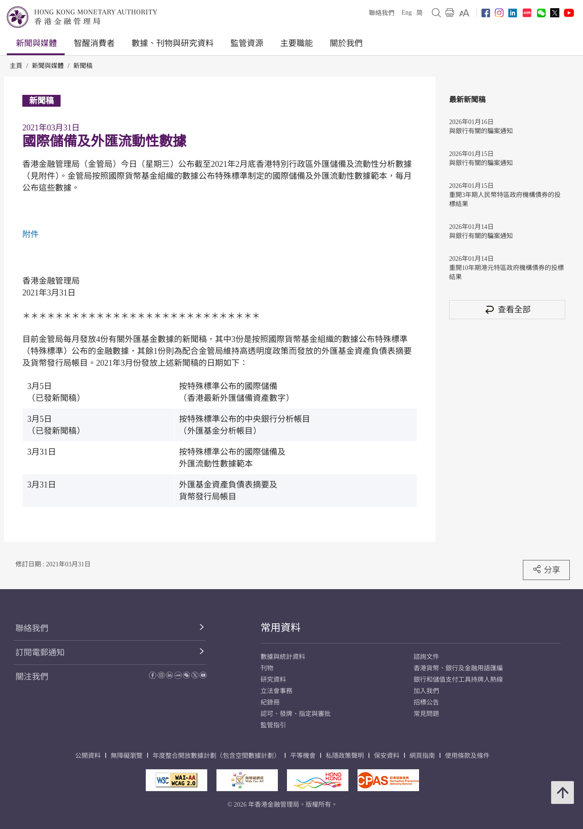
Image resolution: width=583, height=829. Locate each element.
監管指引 (273, 725)
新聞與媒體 (36, 43)
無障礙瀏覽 (127, 755)
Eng (406, 12)
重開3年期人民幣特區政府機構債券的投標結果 (505, 199)
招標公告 (426, 702)
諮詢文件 (426, 656)
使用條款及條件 (467, 755)
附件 (30, 234)
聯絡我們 (381, 13)
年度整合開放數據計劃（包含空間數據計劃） (216, 755)
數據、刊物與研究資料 (173, 43)
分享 (546, 570)
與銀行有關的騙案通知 (481, 131)
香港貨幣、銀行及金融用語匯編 (458, 668)
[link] (464, 12)
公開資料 (88, 755)
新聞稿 (82, 65)
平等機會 (303, 755)
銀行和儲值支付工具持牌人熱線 (458, 679)
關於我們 (346, 43)
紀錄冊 (270, 702)
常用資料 (281, 627)
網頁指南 (422, 755)
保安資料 (386, 755)
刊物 (267, 668)
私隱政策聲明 (345, 755)
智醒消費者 (94, 43)
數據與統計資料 (283, 656)
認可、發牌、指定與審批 (296, 713)
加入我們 (426, 691)
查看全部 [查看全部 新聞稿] (507, 309)
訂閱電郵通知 (40, 652)
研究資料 (273, 679)
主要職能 (296, 43)
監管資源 (246, 43)
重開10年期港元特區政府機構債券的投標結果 (506, 272)
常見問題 (426, 713)
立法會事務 (276, 691)
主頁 (16, 65)
